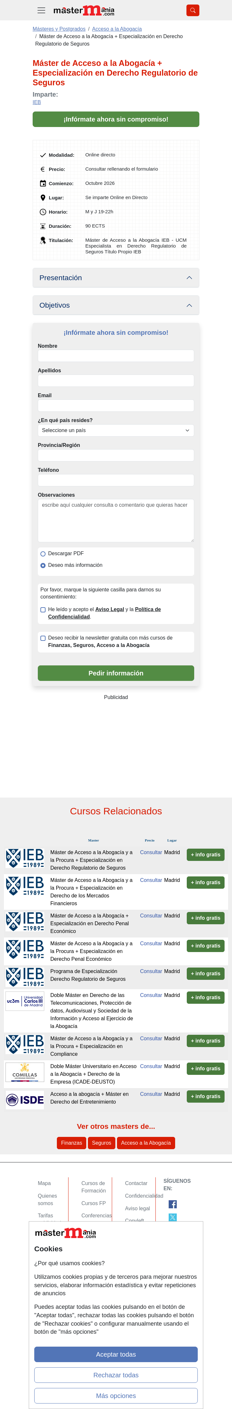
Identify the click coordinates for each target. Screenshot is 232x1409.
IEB (37, 102)
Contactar (136, 1183)
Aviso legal (137, 1208)
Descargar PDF (66, 553)
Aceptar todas (116, 1354)
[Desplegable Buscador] (192, 10)
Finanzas (71, 1143)
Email (45, 395)
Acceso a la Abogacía (146, 1143)
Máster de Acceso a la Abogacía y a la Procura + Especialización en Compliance (91, 1046)
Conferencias (96, 1215)
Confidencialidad (144, 1196)
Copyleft (134, 1221)
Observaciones (56, 495)
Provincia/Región (59, 445)
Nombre (47, 346)
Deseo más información (75, 565)
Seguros (101, 1143)
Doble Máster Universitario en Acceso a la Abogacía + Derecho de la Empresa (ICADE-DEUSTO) (93, 1074)
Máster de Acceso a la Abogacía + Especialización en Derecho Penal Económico (89, 923)
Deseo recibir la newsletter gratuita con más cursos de (110, 641)
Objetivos (54, 305)
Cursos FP (93, 1203)
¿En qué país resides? (65, 420)
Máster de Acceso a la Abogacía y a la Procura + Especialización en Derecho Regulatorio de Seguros (91, 860)
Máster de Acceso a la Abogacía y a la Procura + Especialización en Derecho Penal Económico (91, 951)
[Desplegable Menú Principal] (41, 10)
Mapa (44, 1183)
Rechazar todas (116, 1375)
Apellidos (49, 370)
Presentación (60, 278)
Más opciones (116, 1395)
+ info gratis (205, 854)
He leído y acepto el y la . (104, 613)
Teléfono (48, 470)
